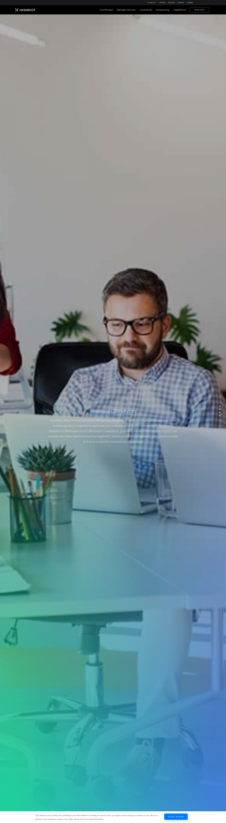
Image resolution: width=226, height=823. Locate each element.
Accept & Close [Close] (176, 817)
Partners (171, 2)
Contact (190, 2)
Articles (162, 2)
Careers (181, 2)
